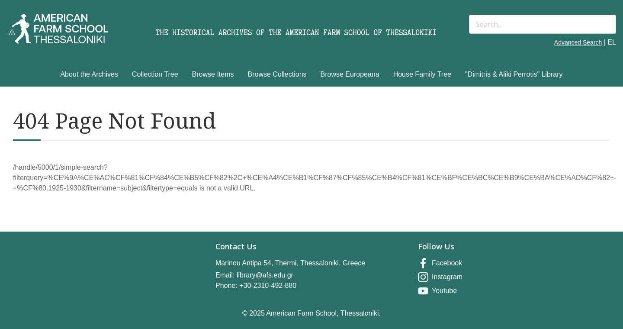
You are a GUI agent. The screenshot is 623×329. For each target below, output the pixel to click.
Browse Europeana (350, 74)
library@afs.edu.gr (265, 275)
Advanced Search (578, 42)
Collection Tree (155, 74)
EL (611, 42)
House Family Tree (422, 74)
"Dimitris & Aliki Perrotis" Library (514, 74)
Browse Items (213, 74)
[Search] (542, 24)
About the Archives (89, 74)
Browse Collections (277, 74)
